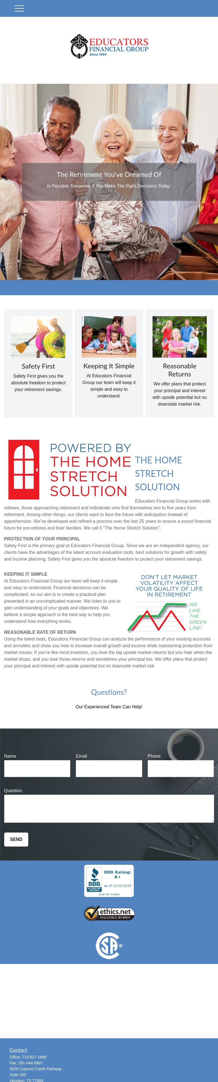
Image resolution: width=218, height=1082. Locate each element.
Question (13, 790)
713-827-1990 (34, 1057)
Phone (154, 756)
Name (10, 756)
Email (81, 756)
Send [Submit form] (16, 839)
